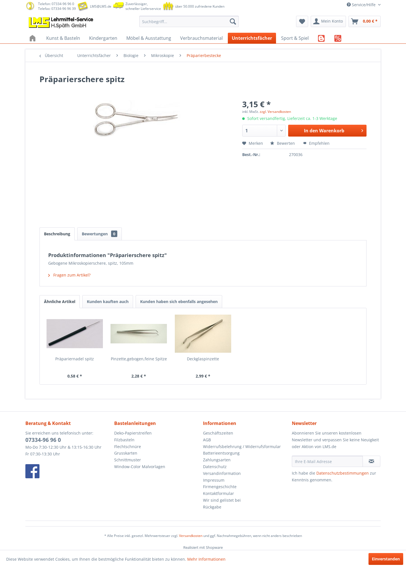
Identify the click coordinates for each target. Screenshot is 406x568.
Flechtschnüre (127, 446)
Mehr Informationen (206, 559)
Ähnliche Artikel (59, 301)
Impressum (213, 480)
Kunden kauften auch (108, 301)
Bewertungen (99, 234)
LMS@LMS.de (100, 6)
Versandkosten (190, 535)
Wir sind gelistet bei (222, 500)
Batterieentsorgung (221, 453)
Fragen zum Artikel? (69, 275)
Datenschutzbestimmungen (342, 473)
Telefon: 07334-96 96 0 (56, 3)
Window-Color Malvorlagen (139, 466)
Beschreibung (57, 233)
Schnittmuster (127, 459)
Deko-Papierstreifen (133, 433)
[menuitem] (189, 21)
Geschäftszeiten (218, 433)
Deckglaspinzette (203, 358)
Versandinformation (222, 473)
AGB (207, 439)
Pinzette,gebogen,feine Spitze (139, 358)
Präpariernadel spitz (74, 358)
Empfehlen (316, 143)
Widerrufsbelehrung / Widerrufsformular (242, 446)
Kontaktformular (218, 493)
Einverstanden (386, 559)
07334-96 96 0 (43, 440)
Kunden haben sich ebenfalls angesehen (179, 301)
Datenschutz (215, 466)
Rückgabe (212, 507)
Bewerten (283, 143)
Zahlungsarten (217, 459)
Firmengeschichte (220, 486)
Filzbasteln (124, 439)
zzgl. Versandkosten (275, 111)
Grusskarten (125, 453)
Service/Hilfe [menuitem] (362, 4)
